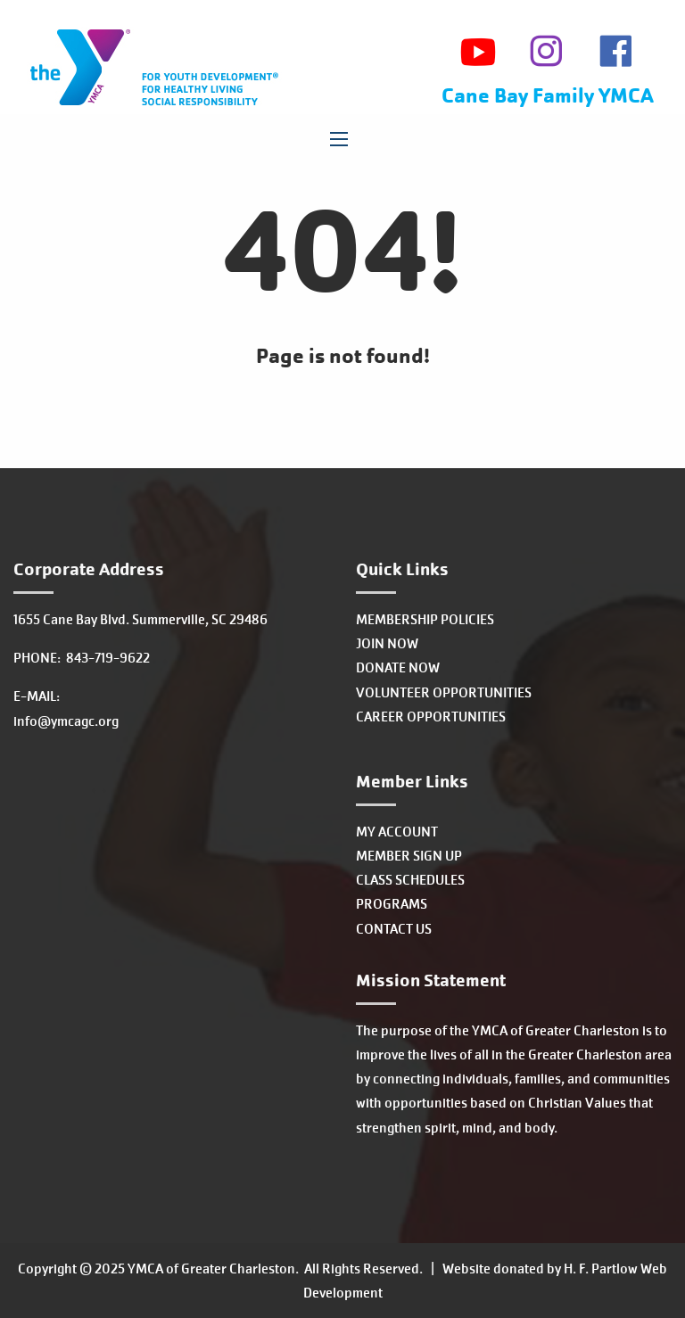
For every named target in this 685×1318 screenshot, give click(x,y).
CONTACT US (394, 928)
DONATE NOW (398, 667)
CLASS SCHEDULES (410, 879)
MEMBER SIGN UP (409, 855)
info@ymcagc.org (66, 721)
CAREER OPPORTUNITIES (431, 716)
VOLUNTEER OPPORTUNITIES (444, 692)
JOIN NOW (387, 643)
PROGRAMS (391, 903)
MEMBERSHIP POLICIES (425, 619)
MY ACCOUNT (397, 831)
